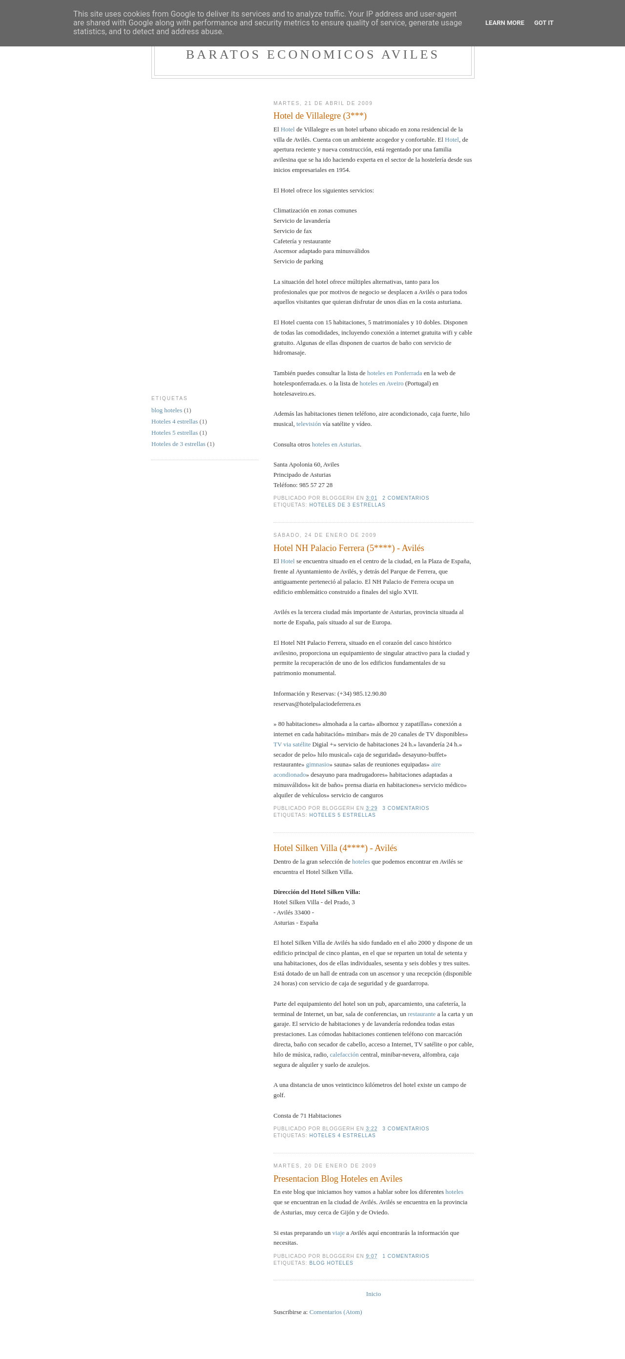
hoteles (361, 861)
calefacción (344, 1054)
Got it (544, 22)
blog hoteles (331, 1263)
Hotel (288, 129)
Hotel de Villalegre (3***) (320, 116)
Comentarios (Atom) (336, 1312)
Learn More (504, 22)
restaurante (422, 1014)
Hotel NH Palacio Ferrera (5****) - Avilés (348, 548)
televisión (308, 423)
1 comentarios (405, 1256)
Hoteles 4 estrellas (342, 1135)
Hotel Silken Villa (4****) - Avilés (335, 848)
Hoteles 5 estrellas (342, 815)
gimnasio (318, 764)
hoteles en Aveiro (382, 383)
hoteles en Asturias (336, 444)
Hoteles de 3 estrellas (347, 505)
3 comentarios (405, 808)
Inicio (373, 1293)
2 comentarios (405, 498)
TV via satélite (292, 744)
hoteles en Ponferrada (394, 373)
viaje (339, 1232)
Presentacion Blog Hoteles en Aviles (337, 1179)
